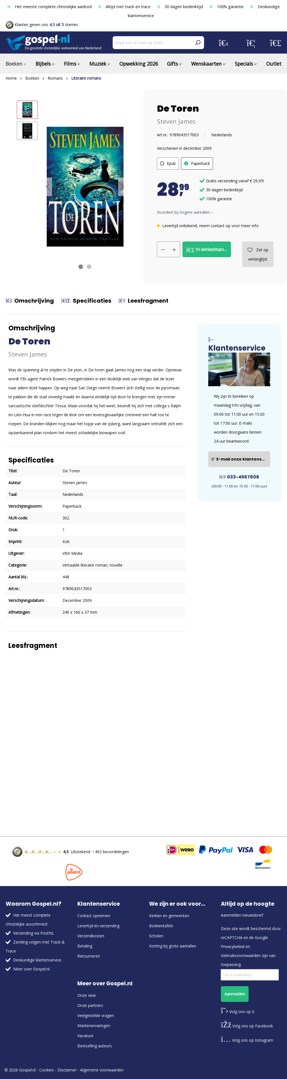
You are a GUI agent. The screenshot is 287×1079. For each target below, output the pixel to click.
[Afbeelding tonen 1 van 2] (80, 266)
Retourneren (88, 956)
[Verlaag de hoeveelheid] (163, 249)
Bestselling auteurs (94, 1045)
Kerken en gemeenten (169, 915)
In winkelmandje (208, 249)
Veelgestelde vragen (95, 1015)
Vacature (85, 1035)
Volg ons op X (237, 1011)
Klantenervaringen (93, 1025)
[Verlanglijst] (251, 42)
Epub (171, 163)
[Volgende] (122, 187)
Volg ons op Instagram (247, 1040)
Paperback (200, 163)
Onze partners (90, 1005)
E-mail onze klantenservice (240, 459)
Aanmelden (234, 994)
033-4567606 (239, 477)
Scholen (156, 935)
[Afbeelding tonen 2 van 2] (89, 266)
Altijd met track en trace (125, 6)
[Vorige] (47, 187)
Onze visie (86, 995)
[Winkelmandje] (275, 42)
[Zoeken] (197, 42)
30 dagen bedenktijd (180, 6)
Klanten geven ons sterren (42, 24)
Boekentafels (161, 925)
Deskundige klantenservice (37, 960)
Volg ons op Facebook (247, 1026)
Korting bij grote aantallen (172, 946)
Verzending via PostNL (33, 933)
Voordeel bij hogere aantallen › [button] (184, 212)
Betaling (84, 946)
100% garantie (227, 6)
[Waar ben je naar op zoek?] (152, 42)
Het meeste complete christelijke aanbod (49, 6)
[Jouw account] (223, 42)
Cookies (46, 1070)
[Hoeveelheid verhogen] (174, 249)
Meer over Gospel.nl (31, 969)
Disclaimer (67, 1070)
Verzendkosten (90, 935)
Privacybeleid (232, 946)
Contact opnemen (93, 915)
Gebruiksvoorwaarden (241, 955)
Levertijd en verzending (98, 925)
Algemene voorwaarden (102, 1070)
